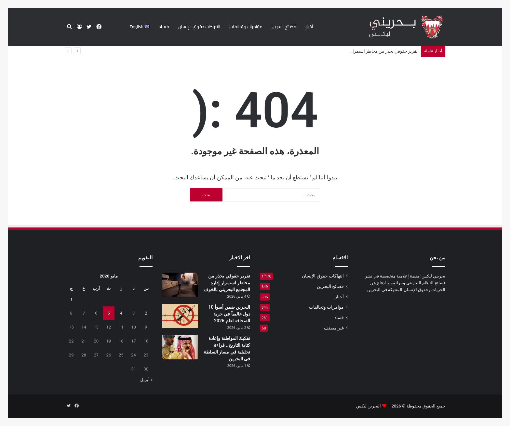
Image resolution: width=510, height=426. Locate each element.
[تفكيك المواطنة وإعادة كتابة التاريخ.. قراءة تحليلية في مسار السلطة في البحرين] (180, 347)
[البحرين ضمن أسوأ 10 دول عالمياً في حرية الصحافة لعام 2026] (180, 316)
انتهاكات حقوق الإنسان (199, 27)
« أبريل (146, 379)
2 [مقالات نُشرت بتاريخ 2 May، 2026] (146, 313)
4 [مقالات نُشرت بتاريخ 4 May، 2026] (121, 313)
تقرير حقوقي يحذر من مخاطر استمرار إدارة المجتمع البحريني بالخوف (227, 282)
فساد (164, 27)
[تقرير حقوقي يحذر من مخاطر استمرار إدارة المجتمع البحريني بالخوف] (180, 285)
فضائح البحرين (284, 27)
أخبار (309, 27)
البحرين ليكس (368, 406)
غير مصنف (334, 327)
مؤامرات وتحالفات (245, 27)
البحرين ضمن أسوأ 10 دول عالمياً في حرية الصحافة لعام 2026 (229, 313)
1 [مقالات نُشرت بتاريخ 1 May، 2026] (71, 299)
